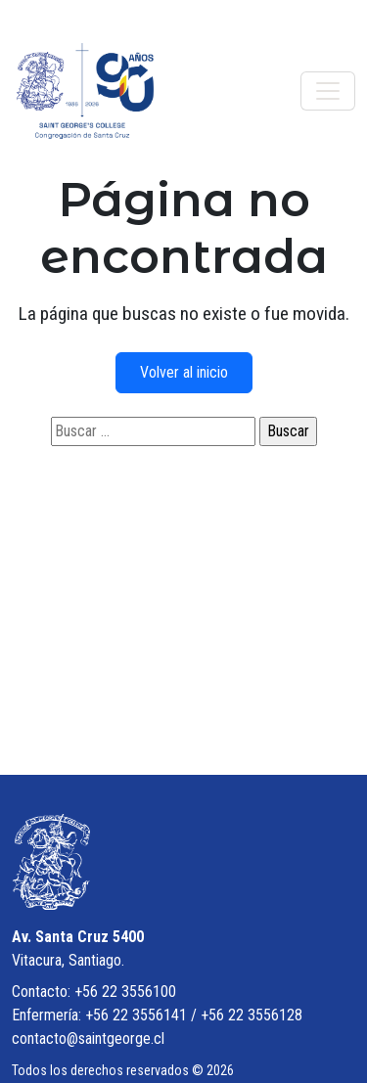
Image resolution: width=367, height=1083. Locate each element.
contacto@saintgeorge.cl (88, 1038)
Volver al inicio (184, 372)
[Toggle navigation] (327, 91)
